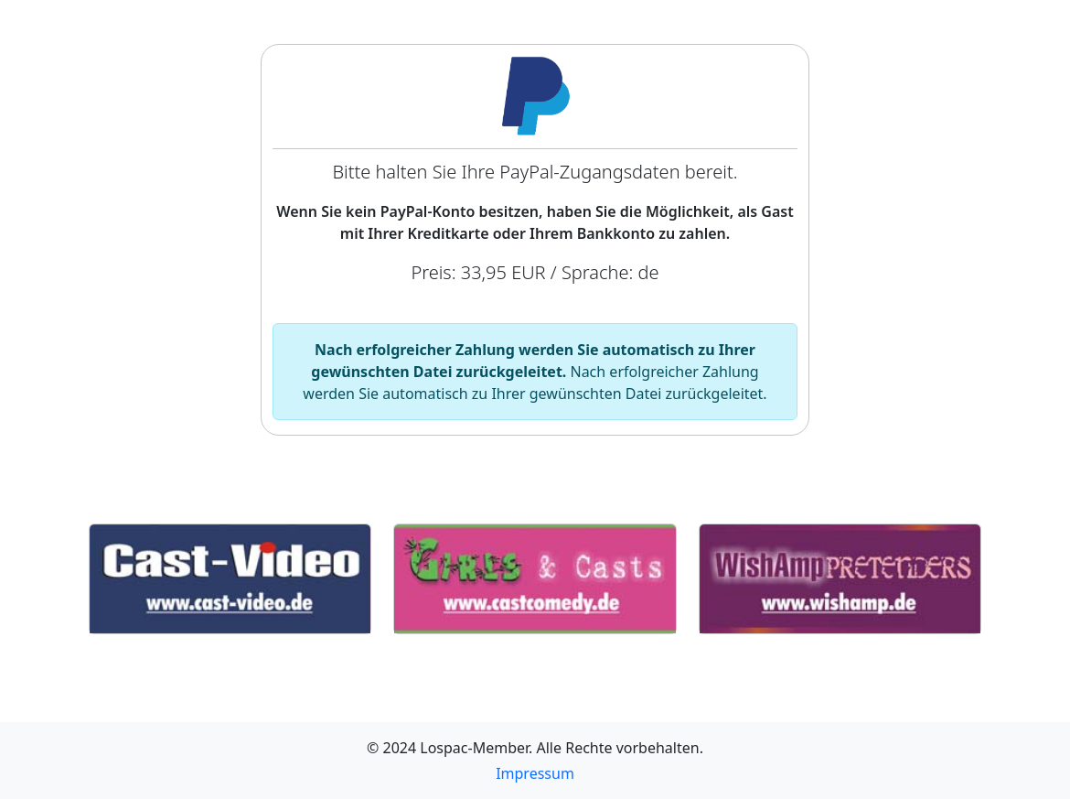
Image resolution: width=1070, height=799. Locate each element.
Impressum (535, 773)
